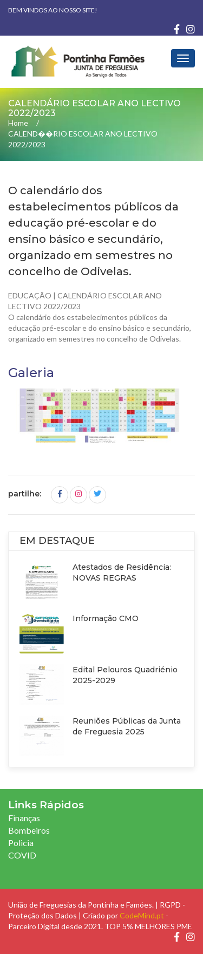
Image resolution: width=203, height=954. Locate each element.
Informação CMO (106, 618)
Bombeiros (29, 830)
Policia (21, 842)
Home (18, 122)
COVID (22, 855)
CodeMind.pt (142, 915)
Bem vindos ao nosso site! (52, 10)
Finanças (24, 818)
